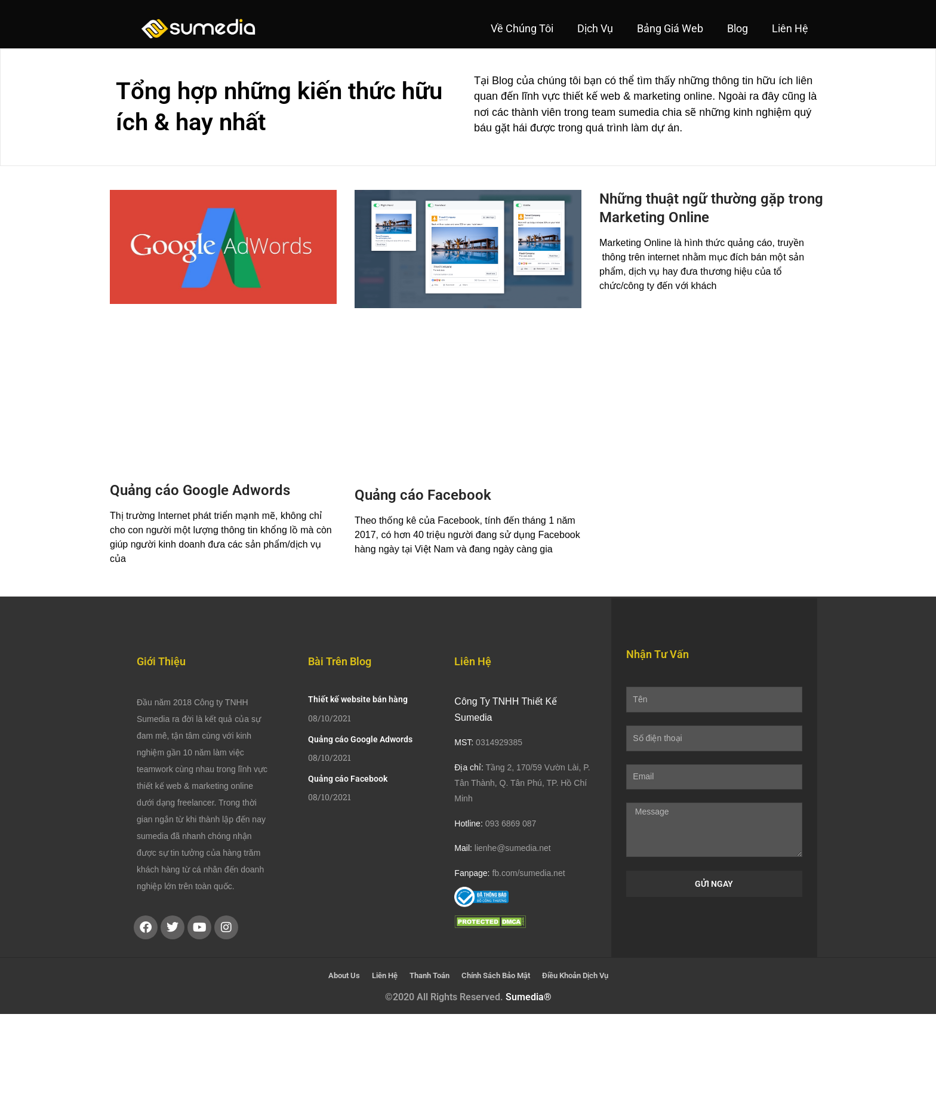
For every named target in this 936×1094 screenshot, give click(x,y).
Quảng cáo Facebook (423, 495)
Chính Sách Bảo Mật (495, 975)
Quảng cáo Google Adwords (200, 490)
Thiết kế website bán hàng (358, 699)
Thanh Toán (429, 975)
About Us (344, 975)
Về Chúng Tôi (522, 28)
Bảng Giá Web (670, 28)
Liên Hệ (790, 28)
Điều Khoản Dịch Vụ (575, 975)
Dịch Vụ (595, 28)
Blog (737, 28)
